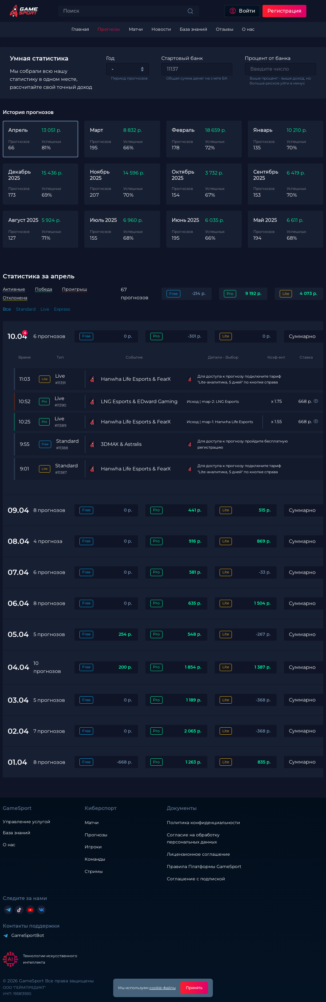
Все (7, 309)
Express (62, 309)
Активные (14, 289)
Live (44, 309)
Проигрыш (74, 289)
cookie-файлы (162, 987)
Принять (194, 987)
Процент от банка (267, 58)
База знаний (16, 832)
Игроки (93, 847)
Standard (26, 309)
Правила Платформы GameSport (204, 866)
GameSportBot (27, 935)
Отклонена (15, 298)
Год (110, 58)
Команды (95, 859)
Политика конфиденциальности (203, 822)
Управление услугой (26, 821)
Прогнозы (96, 835)
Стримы (94, 871)
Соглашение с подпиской (196, 879)
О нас (9, 844)
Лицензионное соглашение (198, 854)
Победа (43, 289)
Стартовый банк (182, 58)
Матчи (92, 822)
